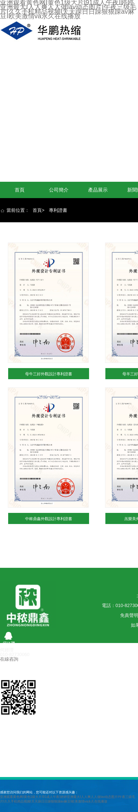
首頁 (19, 190)
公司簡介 (59, 190)
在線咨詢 (9, 659)
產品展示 (98, 190)
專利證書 (58, 210)
